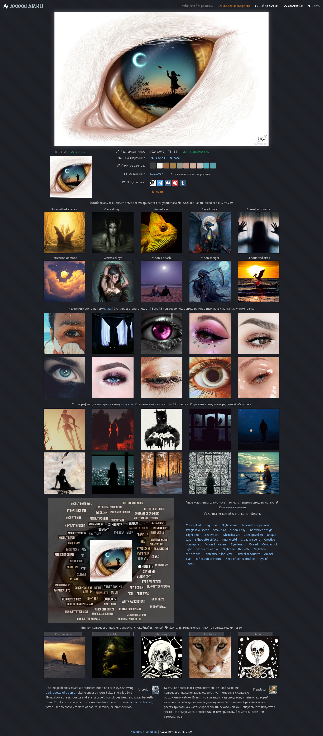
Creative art (210, 534)
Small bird (219, 530)
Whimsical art (231, 534)
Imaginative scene (197, 530)
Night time (192, 534)
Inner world (229, 539)
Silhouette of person (255, 525)
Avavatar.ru (157, 174)
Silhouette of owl (207, 549)
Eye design (237, 544)
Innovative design (261, 530)
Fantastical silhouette (218, 554)
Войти (314, 6)
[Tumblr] (183, 182)
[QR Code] (153, 182)
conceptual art (143, 702)
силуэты (127, 404)
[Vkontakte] (168, 182)
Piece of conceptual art (239, 558)
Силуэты (158, 158)
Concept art (193, 525)
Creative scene (250, 539)
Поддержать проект (234, 6)
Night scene (229, 525)
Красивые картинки (144, 731)
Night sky (211, 525)
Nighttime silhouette (236, 549)
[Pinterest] (175, 182)
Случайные (293, 6)
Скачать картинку (196, 151)
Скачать (78, 152)
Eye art (253, 544)
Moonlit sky (237, 530)
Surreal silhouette (248, 554)
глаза (108, 308)
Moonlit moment (215, 544)
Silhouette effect (206, 539)
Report (157, 191)
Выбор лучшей (267, 6)
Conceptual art (253, 534)
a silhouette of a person (61, 692)
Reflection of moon (207, 558)
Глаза (175, 158)
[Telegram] (160, 182)
